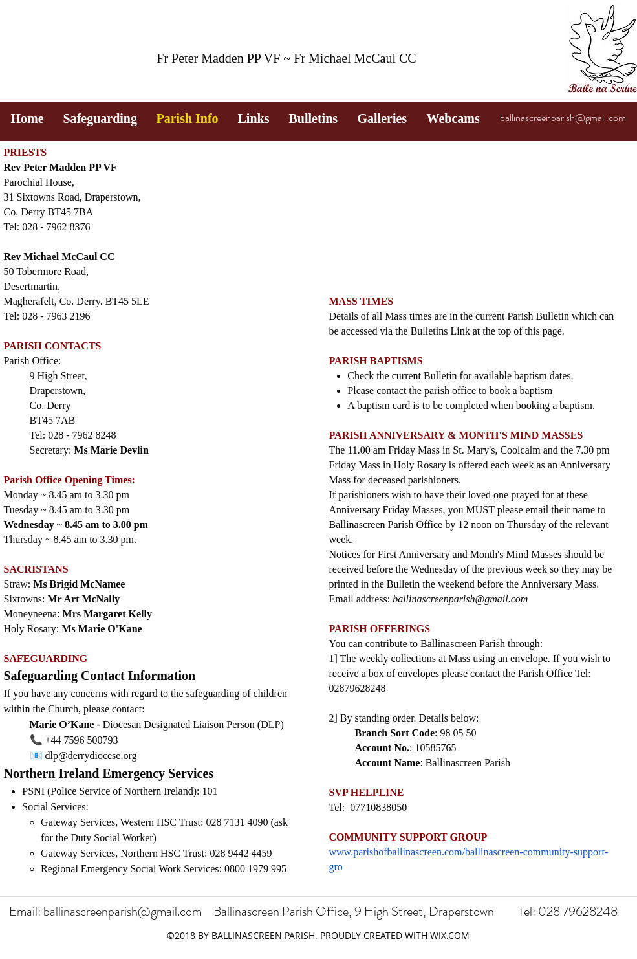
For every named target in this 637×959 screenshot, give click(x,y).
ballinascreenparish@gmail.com (563, 117)
